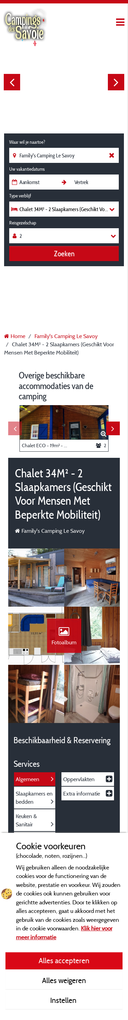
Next (116, 82)
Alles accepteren (64, 960)
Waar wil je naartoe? (27, 142)
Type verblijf (20, 196)
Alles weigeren (64, 980)
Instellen (64, 1000)
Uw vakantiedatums (27, 169)
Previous (12, 82)
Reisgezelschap (22, 223)
